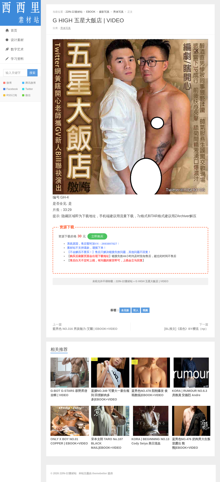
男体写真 (118, 11)
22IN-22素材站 (20, 13)
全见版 (125, 310)
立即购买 (97, 236)
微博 (7, 82)
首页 (11, 30)
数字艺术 (14, 49)
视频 (145, 310)
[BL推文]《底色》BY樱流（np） (186, 328)
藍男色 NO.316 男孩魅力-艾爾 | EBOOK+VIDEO (85, 328)
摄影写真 (104, 11)
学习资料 (14, 59)
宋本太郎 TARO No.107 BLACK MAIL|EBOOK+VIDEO (110, 427)
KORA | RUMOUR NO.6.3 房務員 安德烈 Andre (191, 377)
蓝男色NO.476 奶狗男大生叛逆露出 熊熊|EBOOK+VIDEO (191, 427)
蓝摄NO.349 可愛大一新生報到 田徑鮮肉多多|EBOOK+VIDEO (110, 379)
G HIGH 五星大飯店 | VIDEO (88, 20)
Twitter (27, 89)
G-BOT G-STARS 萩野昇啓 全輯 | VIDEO (69, 377)
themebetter (99, 473)
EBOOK (90, 11)
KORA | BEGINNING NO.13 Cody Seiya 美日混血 (150, 425)
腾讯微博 (29, 82)
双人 (135, 310)
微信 (26, 95)
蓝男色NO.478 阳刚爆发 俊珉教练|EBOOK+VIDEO (150, 377)
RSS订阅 (10, 95)
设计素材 (14, 40)
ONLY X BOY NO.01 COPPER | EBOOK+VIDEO (69, 425)
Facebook (10, 89)
